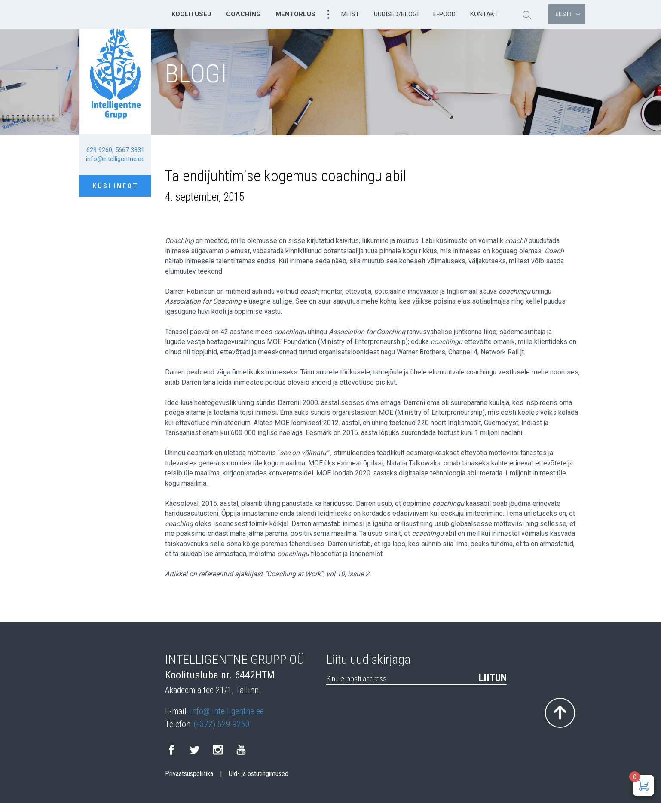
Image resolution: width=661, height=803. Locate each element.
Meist (350, 14)
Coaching (243, 14)
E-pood (444, 14)
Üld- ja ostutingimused (258, 773)
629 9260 (99, 150)
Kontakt (484, 14)
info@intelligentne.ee (115, 159)
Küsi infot (115, 185)
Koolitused (191, 14)
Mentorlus (295, 14)
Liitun (493, 678)
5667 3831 (129, 150)
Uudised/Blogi (396, 14)
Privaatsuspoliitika (189, 773)
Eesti (567, 14)
